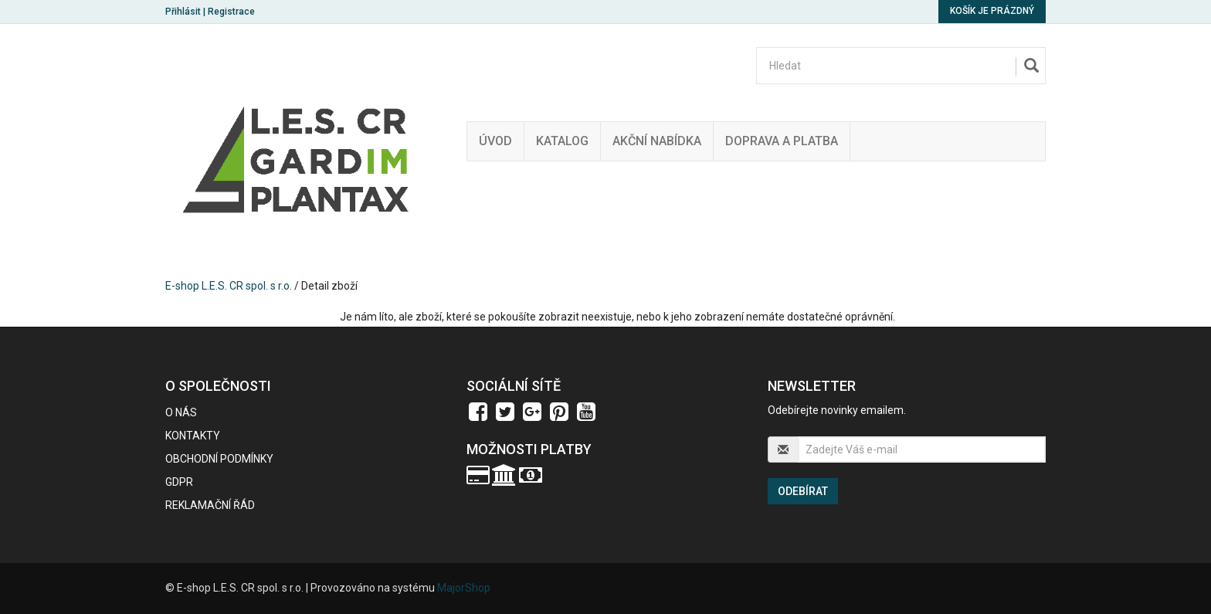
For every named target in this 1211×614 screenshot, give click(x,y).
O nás (181, 412)
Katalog (562, 141)
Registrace (231, 11)
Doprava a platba (781, 141)
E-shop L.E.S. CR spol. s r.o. (228, 286)
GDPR (179, 482)
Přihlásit (183, 11)
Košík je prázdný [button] (992, 10)
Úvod (495, 141)
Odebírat (803, 491)
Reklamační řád (210, 505)
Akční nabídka (656, 141)
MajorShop (463, 588)
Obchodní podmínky (219, 459)
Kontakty (192, 435)
